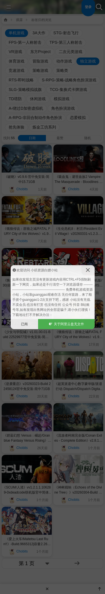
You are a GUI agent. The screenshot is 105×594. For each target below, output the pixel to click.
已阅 (24, 324)
